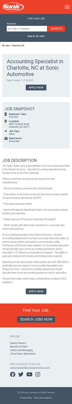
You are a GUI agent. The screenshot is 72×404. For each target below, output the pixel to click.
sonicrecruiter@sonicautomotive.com (30, 367)
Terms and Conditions (43, 398)
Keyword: (11, 23)
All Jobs (6, 45)
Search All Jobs (36, 36)
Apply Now (36, 87)
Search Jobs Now (36, 319)
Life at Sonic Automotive (23, 353)
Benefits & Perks (19, 346)
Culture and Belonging (21, 350)
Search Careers (18, 343)
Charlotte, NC (18, 45)
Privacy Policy (26, 398)
